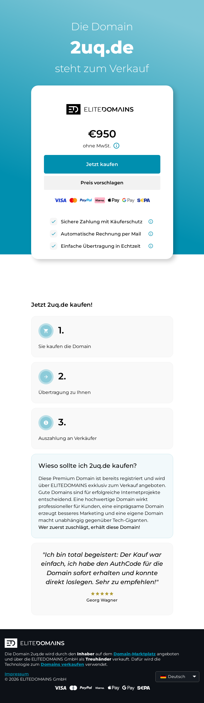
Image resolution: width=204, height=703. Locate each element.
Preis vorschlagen (102, 182)
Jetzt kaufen (102, 164)
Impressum (17, 674)
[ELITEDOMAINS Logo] (92, 643)
